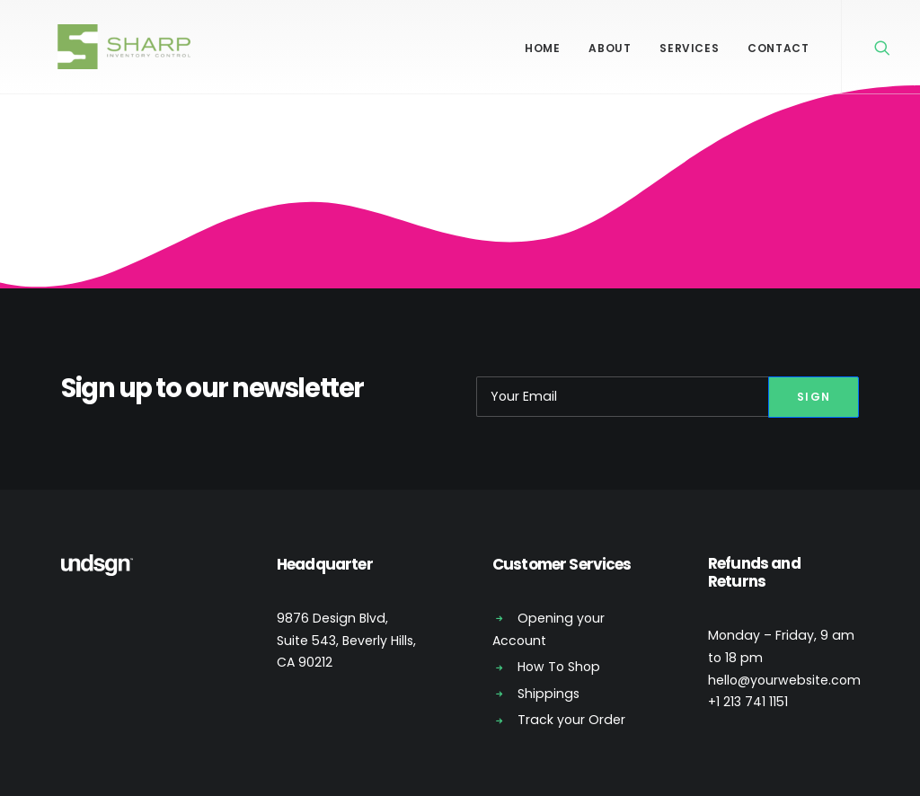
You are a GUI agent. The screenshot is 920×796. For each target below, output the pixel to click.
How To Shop (559, 667)
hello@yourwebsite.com (784, 680)
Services (689, 48)
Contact (778, 48)
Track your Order (571, 720)
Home (542, 48)
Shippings (548, 694)
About (609, 48)
